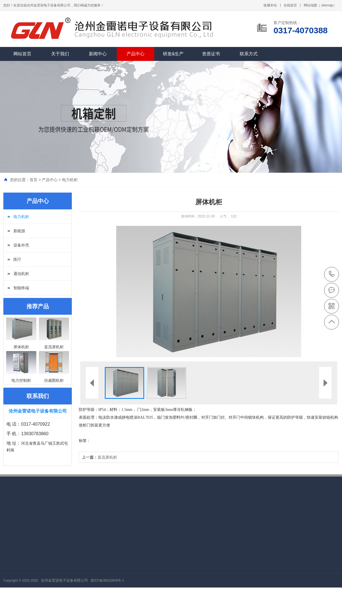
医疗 (17, 259)
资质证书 (211, 53)
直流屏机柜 (99, 457)
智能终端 (21, 288)
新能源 (19, 231)
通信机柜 (21, 273)
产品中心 (135, 53)
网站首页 (22, 53)
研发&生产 (173, 53)
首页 (33, 179)
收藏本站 (270, 5)
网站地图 (310, 5)
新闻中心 (98, 53)
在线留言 (290, 5)
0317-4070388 (331, 274)
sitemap (327, 5)
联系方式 (249, 53)
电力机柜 (70, 179)
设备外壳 (21, 245)
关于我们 (60, 53)
